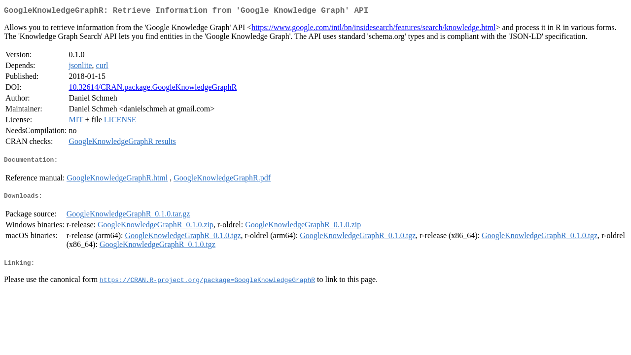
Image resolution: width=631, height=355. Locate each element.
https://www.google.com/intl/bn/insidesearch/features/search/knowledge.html (373, 29)
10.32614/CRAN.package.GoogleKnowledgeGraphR (153, 89)
